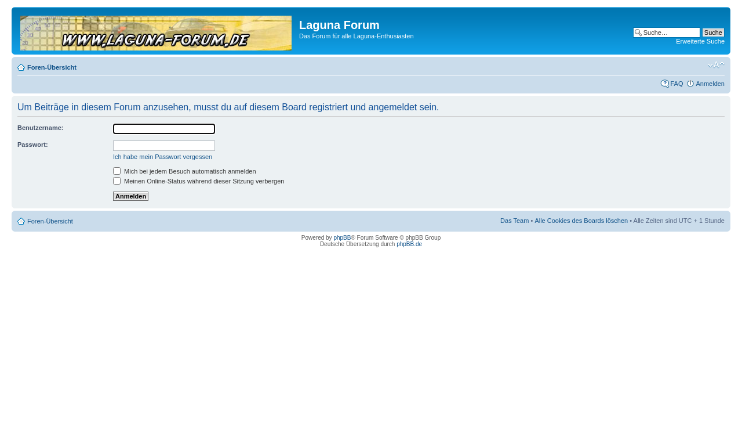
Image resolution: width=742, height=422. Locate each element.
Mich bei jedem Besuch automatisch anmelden (184, 171)
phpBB (342, 238)
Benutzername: (40, 127)
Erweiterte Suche (700, 41)
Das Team (514, 220)
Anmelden (710, 83)
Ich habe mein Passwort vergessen (162, 156)
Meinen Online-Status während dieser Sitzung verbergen (198, 181)
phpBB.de (409, 244)
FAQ (676, 83)
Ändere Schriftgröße (716, 65)
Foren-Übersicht (52, 67)
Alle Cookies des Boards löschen (581, 220)
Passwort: (32, 144)
